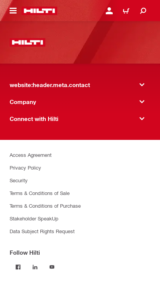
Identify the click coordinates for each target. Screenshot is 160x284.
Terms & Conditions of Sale (40, 193)
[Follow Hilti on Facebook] (18, 267)
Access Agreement (31, 155)
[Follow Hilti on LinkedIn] (35, 267)
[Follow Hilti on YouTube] (51, 267)
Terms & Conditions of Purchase (45, 205)
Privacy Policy (25, 167)
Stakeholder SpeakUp (34, 218)
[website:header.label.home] (39, 11)
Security (19, 180)
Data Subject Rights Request (42, 231)
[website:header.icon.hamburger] (13, 10)
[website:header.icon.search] (143, 10)
